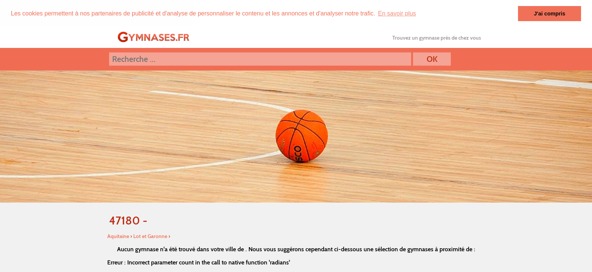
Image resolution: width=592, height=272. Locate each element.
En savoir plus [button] (397, 13)
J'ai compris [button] (549, 14)
